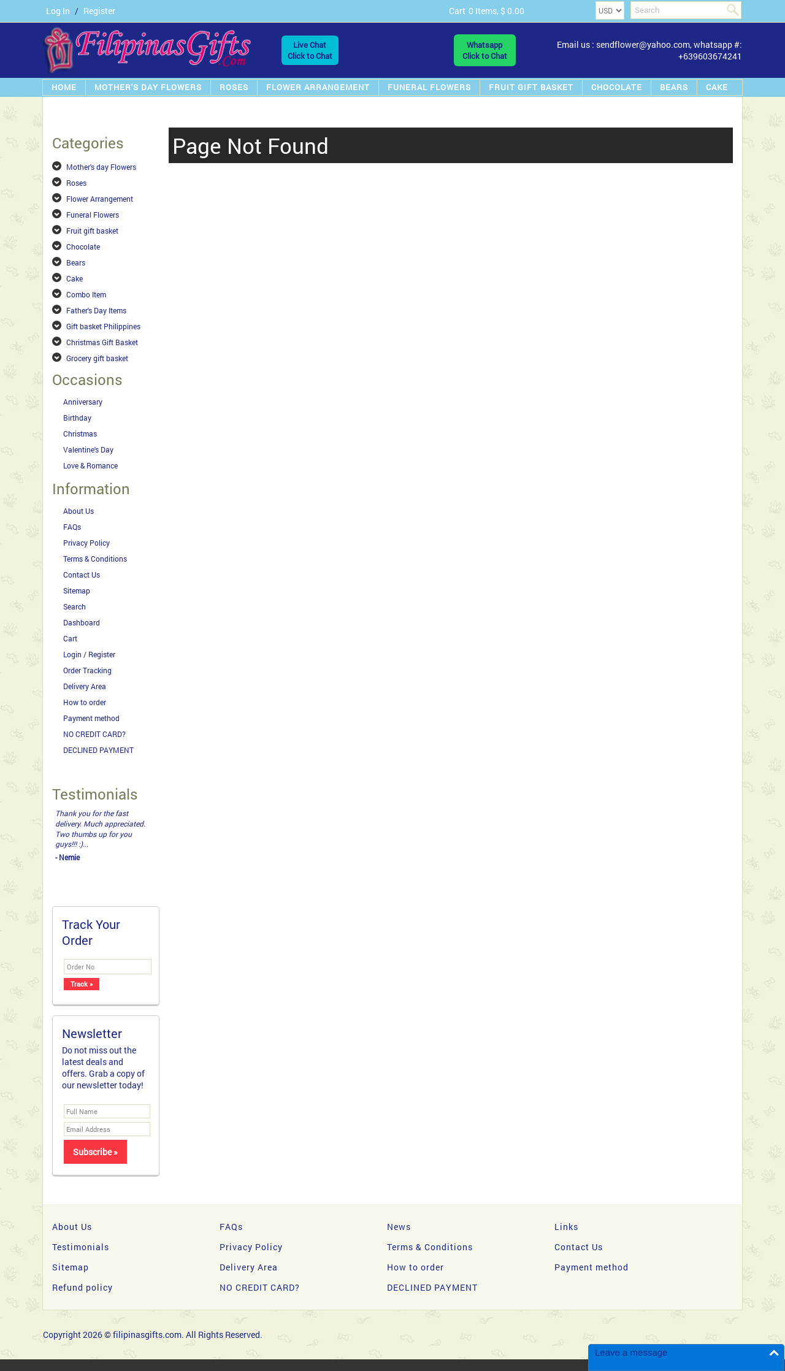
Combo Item (86, 294)
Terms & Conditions (95, 558)
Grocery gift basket (97, 358)
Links (566, 1226)
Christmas (80, 433)
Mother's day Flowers (148, 87)
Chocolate (616, 87)
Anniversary (82, 402)
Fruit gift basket (531, 87)
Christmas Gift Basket (102, 342)
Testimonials (80, 1247)
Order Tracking (87, 670)
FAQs (72, 527)
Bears (674, 87)
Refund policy (82, 1287)
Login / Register (89, 654)
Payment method (91, 718)
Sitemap (76, 590)
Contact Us (81, 574)
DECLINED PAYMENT (98, 750)
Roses (234, 87)
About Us (78, 511)
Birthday (77, 417)
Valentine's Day (88, 449)
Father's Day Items (96, 310)
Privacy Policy (86, 543)
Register (99, 11)
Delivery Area (84, 686)
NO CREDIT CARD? (94, 734)
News (399, 1226)
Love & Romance (90, 465)
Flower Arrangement (318, 87)
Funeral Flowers (429, 87)
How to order (84, 702)
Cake (717, 87)
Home (64, 87)
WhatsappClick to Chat (484, 50)
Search (74, 606)
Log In (58, 11)
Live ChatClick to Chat (310, 50)
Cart (70, 638)
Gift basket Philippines (103, 326)
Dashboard (81, 622)
